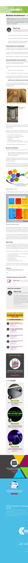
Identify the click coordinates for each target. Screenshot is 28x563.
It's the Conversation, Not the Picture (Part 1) (16, 347)
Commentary (19, 7)
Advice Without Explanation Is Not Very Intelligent (15, 403)
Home (21, 543)
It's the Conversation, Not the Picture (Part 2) (16, 341)
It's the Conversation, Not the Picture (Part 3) (16, 336)
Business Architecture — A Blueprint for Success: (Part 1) (16, 323)
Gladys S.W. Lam (18, 427)
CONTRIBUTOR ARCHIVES (15, 319)
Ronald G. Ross (12, 427)
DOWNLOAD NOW (15, 375)
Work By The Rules (19, 9)
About (20, 544)
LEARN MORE (14, 471)
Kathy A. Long (13, 324)
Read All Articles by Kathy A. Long (20, 306)
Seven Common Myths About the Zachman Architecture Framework (15, 426)
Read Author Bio (16, 30)
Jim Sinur (15, 450)
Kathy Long (18, 11)
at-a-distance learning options (19, 511)
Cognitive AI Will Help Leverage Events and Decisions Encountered (15, 449)
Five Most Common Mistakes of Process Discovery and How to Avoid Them (16, 329)
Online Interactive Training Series (17, 507)
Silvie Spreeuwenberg (15, 404)
